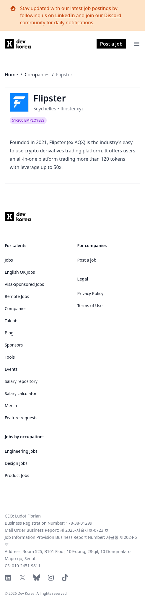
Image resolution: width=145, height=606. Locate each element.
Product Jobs (17, 475)
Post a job (111, 44)
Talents (11, 320)
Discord (112, 15)
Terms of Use (90, 305)
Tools (10, 357)
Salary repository (21, 381)
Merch (11, 405)
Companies (37, 74)
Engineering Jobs (21, 451)
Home (11, 74)
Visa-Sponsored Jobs (24, 284)
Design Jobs (16, 463)
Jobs (9, 260)
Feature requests (21, 417)
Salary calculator (21, 393)
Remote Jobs (17, 296)
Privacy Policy (90, 293)
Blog (9, 333)
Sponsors (14, 345)
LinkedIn (65, 15)
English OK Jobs (20, 272)
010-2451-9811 (26, 565)
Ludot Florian (28, 516)
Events (11, 369)
